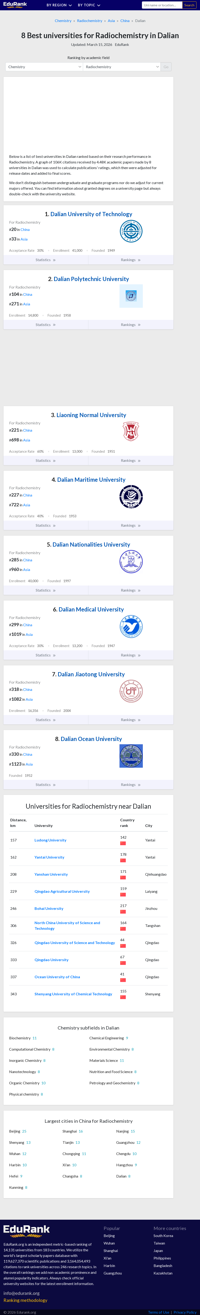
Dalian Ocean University (88, 738)
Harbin (109, 1265)
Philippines (162, 1258)
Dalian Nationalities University (88, 544)
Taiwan (159, 1243)
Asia (111, 20)
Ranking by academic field (88, 57)
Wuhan (109, 1243)
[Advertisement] (44, 117)
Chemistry (63, 20)
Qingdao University (52, 959)
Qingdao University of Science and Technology (75, 942)
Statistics (46, 259)
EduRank (122, 44)
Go (166, 66)
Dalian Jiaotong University (88, 674)
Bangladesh (163, 1265)
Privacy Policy (185, 1312)
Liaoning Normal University (88, 414)
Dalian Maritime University (89, 479)
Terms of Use (158, 1312)
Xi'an (107, 1258)
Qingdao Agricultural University (62, 891)
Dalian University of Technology (88, 214)
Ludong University (51, 840)
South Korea (163, 1235)
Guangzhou (113, 1273)
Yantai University (49, 857)
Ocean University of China (57, 976)
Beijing (109, 1235)
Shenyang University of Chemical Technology (73, 994)
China (125, 20)
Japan (158, 1250)
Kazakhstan (163, 1273)
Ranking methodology (25, 1300)
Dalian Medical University (88, 609)
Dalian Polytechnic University (88, 278)
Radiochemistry (89, 20)
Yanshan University (51, 874)
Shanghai (111, 1250)
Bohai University (49, 908)
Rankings (131, 259)
